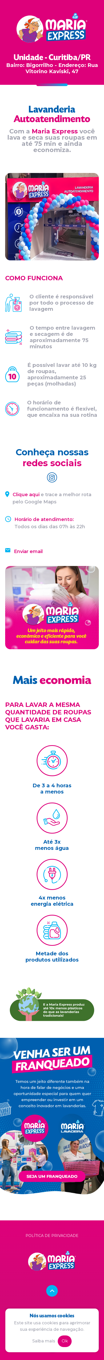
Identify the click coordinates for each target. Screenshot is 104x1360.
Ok (65, 1341)
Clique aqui (26, 494)
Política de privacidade (52, 1235)
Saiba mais (43, 1341)
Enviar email (28, 551)
